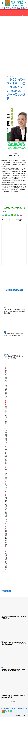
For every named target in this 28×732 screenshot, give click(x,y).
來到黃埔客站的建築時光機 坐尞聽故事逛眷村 (6, 436)
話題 (5, 307)
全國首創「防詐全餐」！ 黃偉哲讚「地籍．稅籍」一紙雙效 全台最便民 (6, 480)
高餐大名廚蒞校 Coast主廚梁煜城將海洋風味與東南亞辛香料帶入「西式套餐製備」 (6, 510)
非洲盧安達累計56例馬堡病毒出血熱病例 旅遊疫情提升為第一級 (13, 696)
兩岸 (5, 332)
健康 (5, 427)
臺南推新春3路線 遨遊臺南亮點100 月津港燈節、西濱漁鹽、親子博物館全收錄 (13, 670)
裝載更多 (14, 701)
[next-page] (7, 362)
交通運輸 (5, 354)
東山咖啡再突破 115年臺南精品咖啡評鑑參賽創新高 (6, 456)
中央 (2, 615)
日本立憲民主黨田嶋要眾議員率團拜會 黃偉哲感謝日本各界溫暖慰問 (13, 643)
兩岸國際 (3, 694)
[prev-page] (5, 362)
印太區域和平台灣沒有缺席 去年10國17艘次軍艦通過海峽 (13, 617)
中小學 (5, 527)
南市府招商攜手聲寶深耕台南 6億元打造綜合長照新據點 (6, 561)
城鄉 (2, 667)
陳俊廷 (15, 153)
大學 (5, 495)
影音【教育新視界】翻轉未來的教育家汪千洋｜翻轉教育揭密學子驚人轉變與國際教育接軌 (14, 311)
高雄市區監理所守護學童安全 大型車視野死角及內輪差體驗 (6, 415)
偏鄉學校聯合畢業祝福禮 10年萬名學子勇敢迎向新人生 (6, 538)
